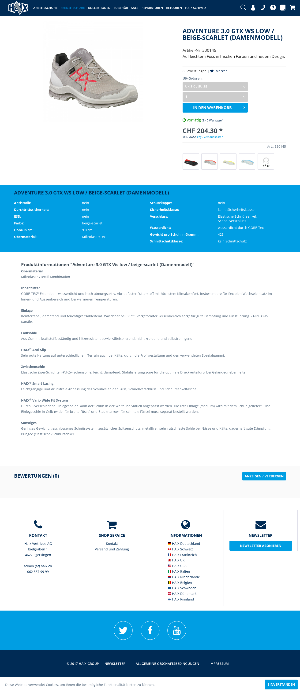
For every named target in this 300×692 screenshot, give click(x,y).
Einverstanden (281, 684)
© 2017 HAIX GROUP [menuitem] (83, 663)
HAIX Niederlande (184, 577)
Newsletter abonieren (260, 545)
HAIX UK (176, 560)
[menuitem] (243, 8)
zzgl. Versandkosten (210, 137)
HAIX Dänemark (182, 593)
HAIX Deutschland (184, 543)
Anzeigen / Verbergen (264, 476)
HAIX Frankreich (182, 555)
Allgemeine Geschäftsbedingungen (167, 663)
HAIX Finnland (181, 599)
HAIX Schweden (182, 588)
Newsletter (115, 663)
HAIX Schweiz (180, 549)
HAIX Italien (179, 571)
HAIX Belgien (180, 582)
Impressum (219, 663)
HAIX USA (177, 566)
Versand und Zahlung (112, 549)
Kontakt (112, 543)
